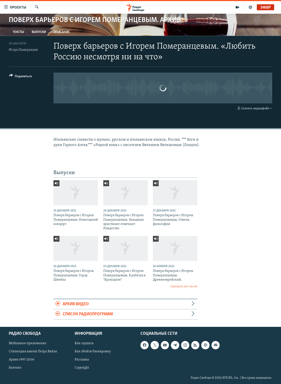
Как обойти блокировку (93, 351)
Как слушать (84, 343)
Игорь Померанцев (23, 50)
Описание (62, 32)
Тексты (18, 32)
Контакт (15, 367)
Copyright (82, 367)
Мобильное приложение (27, 343)
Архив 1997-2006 (21, 359)
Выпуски (39, 32)
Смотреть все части (183, 286)
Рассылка (82, 359)
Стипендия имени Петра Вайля (33, 351)
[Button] (20, 77)
